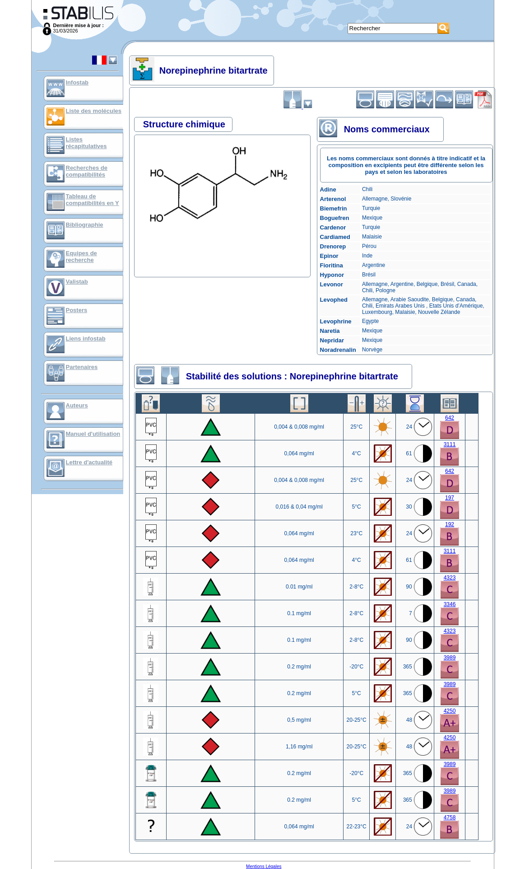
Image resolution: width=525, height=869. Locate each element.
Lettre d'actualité (89, 462)
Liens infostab (86, 338)
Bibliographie (84, 224)
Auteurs (77, 405)
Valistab (77, 281)
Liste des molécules (94, 110)
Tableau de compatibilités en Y (92, 199)
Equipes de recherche (81, 256)
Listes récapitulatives (86, 143)
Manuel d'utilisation (93, 433)
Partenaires (82, 367)
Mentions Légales (263, 866)
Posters (77, 310)
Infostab (77, 82)
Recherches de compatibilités (87, 171)
